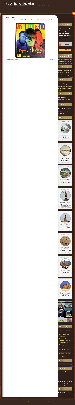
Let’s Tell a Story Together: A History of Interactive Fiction (65, 340)
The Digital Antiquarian (19, 3)
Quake (51, 59)
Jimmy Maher (10, 19)
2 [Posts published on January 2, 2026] (67, 375)
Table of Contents (68, 9)
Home (35, 9)
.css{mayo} (47, 401)
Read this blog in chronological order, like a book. (64, 99)
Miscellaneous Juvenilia (65, 353)
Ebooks (49, 9)
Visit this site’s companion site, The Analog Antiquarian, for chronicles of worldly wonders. (65, 61)
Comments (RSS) (41, 402)
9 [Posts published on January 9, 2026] (67, 377)
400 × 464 (30, 19)
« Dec (65, 385)
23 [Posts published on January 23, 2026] (67, 381)
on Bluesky (68, 111)
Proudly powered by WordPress (32, 401)
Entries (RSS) (33, 402)
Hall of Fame (57, 9)
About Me (42, 9)
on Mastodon (61, 113)
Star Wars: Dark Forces (12, 59)
